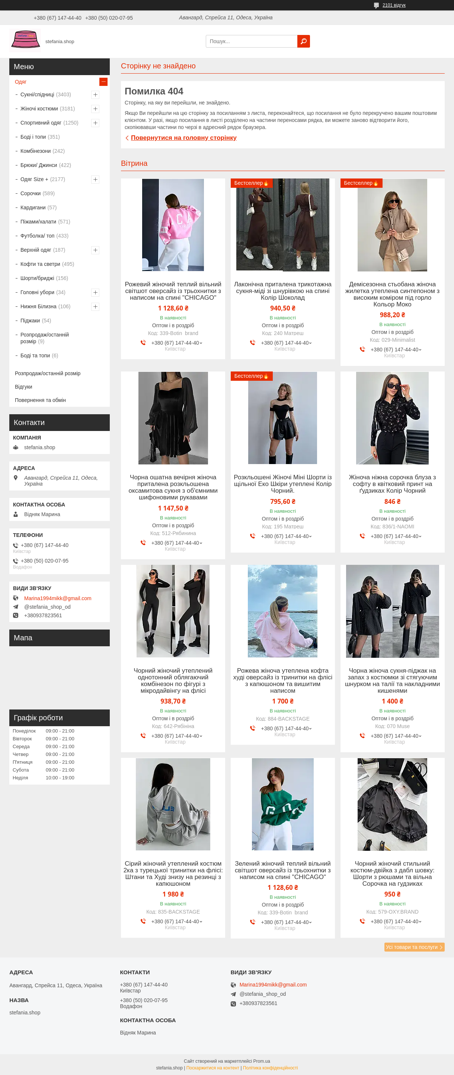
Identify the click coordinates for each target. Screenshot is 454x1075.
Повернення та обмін (40, 400)
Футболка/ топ (37, 236)
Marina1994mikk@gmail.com (58, 598)
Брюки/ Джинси (38, 165)
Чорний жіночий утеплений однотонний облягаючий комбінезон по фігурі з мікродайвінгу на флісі (173, 680)
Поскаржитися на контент (212, 1068)
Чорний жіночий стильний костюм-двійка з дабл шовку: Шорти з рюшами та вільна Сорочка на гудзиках (393, 873)
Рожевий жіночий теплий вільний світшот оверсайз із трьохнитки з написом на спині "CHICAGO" (173, 291)
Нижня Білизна (38, 306)
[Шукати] (303, 41)
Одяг (20, 82)
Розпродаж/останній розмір (44, 338)
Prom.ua (261, 1061)
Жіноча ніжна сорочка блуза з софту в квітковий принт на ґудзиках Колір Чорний (392, 484)
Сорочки (30, 193)
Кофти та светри (40, 264)
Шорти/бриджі (37, 278)
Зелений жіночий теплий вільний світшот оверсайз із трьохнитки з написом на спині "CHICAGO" (283, 870)
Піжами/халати (38, 222)
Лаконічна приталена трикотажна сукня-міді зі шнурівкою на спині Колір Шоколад (283, 291)
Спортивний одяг (40, 123)
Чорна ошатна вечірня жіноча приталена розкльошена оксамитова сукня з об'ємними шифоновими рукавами (173, 487)
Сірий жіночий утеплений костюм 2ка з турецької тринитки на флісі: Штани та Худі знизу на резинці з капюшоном (173, 873)
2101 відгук (394, 5)
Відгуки (23, 387)
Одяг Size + (34, 179)
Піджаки (30, 321)
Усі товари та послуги (412, 947)
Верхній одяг (35, 250)
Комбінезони (35, 151)
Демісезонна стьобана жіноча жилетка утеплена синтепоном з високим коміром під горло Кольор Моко (392, 294)
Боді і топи (33, 137)
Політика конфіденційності (270, 1068)
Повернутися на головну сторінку (184, 137)
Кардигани (33, 207)
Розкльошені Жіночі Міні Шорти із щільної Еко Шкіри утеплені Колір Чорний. (283, 484)
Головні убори (37, 292)
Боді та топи (35, 355)
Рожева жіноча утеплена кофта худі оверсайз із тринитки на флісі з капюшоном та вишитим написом (283, 680)
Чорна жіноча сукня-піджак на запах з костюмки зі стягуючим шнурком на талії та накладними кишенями (392, 680)
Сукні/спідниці (37, 94)
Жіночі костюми (39, 109)
